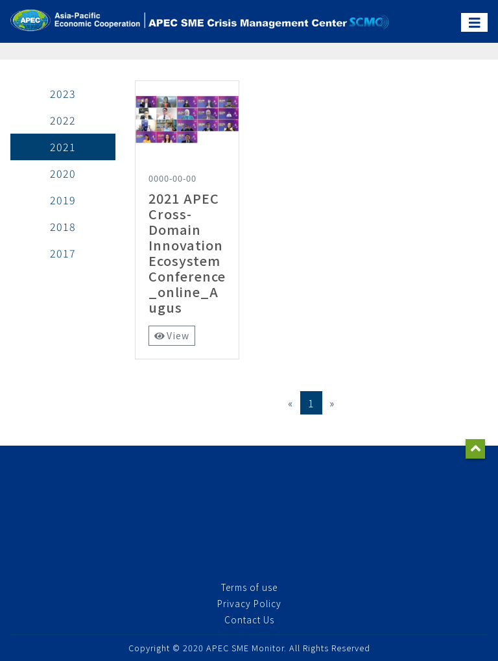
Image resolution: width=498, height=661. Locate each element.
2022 (63, 120)
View (172, 335)
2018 (63, 226)
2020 (63, 173)
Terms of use (249, 587)
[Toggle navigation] (474, 22)
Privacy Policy (249, 603)
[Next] (332, 403)
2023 (63, 93)
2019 (63, 200)
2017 (63, 253)
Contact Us (249, 619)
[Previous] (290, 403)
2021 (63, 146)
